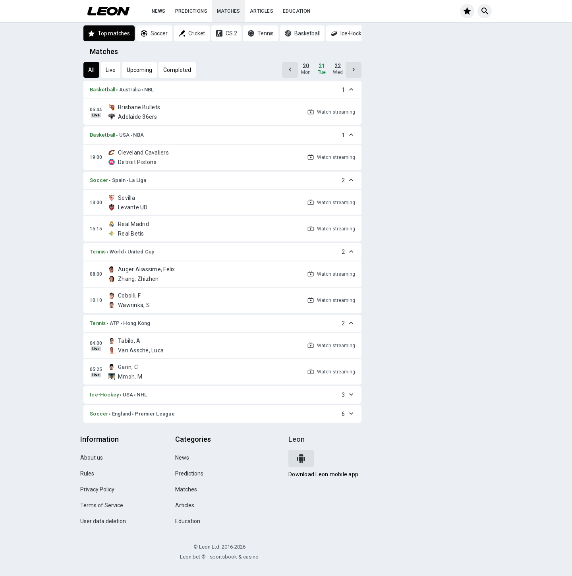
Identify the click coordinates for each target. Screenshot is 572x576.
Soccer (99, 180)
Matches (228, 11)
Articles (261, 11)
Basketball (103, 90)
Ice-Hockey (104, 395)
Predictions (191, 11)
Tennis (98, 252)
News (159, 11)
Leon (296, 439)
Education (297, 11)
